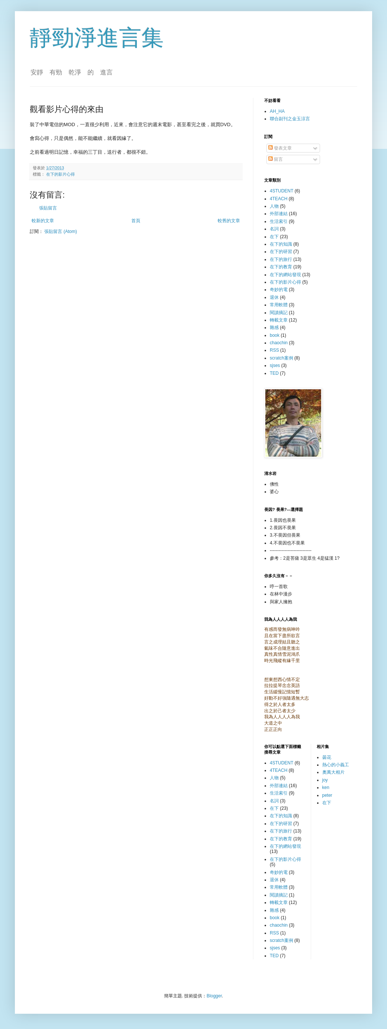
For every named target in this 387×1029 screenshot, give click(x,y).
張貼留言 (48, 208)
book (274, 335)
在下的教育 (281, 266)
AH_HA (277, 111)
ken (325, 787)
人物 (274, 206)
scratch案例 (281, 358)
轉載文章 (279, 320)
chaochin (279, 342)
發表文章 (280, 148)
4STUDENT (281, 191)
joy (325, 780)
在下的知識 (281, 244)
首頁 (135, 220)
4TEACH (278, 198)
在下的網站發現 (285, 274)
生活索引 (279, 221)
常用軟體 (279, 304)
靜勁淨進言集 (97, 37)
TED (274, 373)
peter (327, 795)
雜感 (274, 327)
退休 (274, 297)
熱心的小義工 (335, 764)
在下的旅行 (281, 259)
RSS (274, 350)
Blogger (214, 995)
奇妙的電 (279, 289)
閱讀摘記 (279, 312)
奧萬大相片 (333, 772)
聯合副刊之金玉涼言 (290, 118)
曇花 (326, 757)
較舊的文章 (229, 220)
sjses (275, 365)
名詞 (274, 228)
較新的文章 (43, 220)
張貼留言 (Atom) (60, 231)
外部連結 (279, 213)
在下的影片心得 (60, 174)
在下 (274, 236)
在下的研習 (281, 251)
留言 (275, 159)
